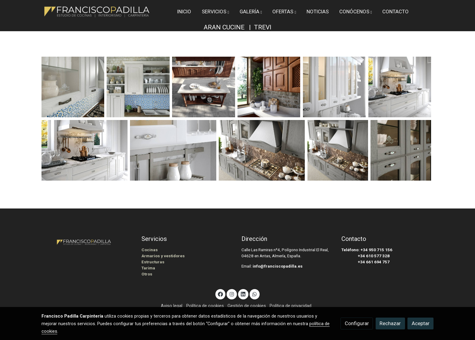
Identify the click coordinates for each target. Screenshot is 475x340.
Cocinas (149, 250)
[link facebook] (220, 293)
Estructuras (152, 262)
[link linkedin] (243, 293)
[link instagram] (232, 293)
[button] (215, 11)
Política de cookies (205, 305)
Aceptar (421, 323)
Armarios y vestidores (163, 256)
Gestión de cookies (247, 305)
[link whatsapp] (255, 293)
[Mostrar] (73, 87)
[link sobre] (87, 241)
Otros (146, 274)
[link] (97, 11)
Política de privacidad (290, 305)
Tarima (148, 268)
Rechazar (390, 323)
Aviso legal (171, 305)
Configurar (357, 323)
